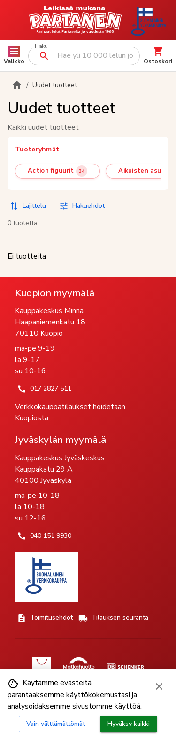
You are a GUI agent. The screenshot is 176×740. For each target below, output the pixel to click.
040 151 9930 (44, 536)
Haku (41, 46)
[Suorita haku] (44, 56)
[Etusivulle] (17, 85)
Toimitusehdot (45, 617)
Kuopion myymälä (54, 292)
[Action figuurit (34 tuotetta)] (57, 171)
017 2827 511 (44, 389)
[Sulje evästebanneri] (159, 686)
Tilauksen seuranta (113, 617)
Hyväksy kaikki (128, 723)
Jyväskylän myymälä (60, 439)
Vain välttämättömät (55, 723)
